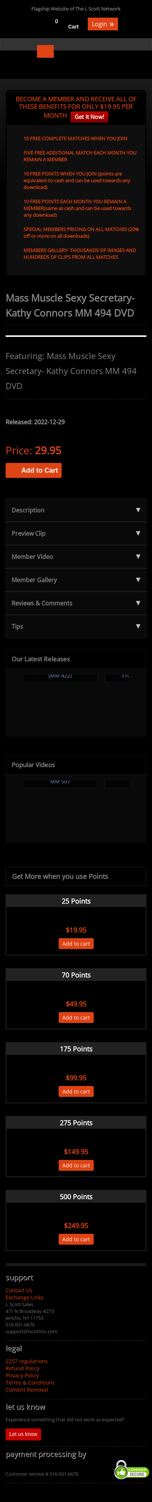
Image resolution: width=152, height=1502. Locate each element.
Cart (73, 27)
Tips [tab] (76, 626)
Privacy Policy (22, 1375)
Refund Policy (23, 1368)
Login (103, 23)
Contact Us (19, 1290)
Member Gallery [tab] (76, 580)
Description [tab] (76, 510)
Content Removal (27, 1389)
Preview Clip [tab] (76, 533)
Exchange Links (25, 1297)
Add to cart (76, 943)
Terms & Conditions (30, 1382)
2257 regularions (27, 1361)
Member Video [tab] (76, 557)
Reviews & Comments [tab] (76, 603)
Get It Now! (89, 116)
